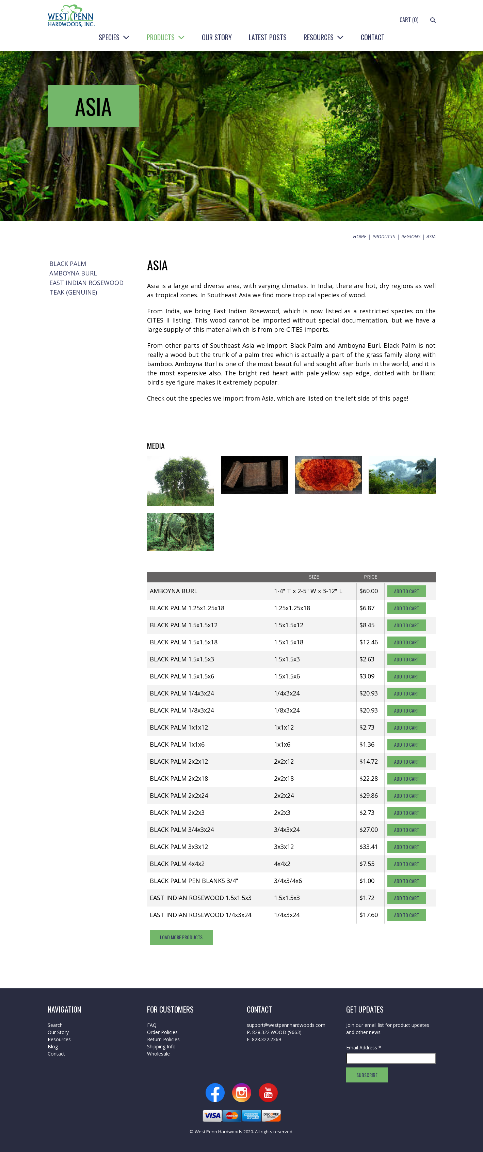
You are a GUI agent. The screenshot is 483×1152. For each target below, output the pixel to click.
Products (161, 37)
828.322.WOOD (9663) (277, 1032)
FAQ (152, 1025)
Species (109, 37)
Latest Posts (268, 37)
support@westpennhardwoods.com (286, 1025)
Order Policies (162, 1032)
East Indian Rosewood (86, 283)
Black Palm (67, 263)
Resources (319, 37)
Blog (53, 1046)
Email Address (363, 1047)
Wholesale (158, 1053)
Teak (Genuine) (73, 292)
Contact (373, 37)
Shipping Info (161, 1046)
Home (359, 236)
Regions (410, 236)
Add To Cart (406, 591)
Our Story (217, 37)
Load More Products (181, 937)
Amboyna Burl (73, 273)
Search (55, 1025)
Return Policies (163, 1039)
